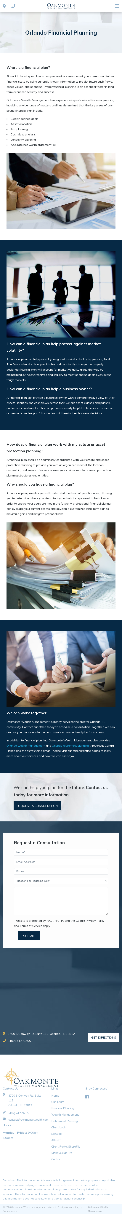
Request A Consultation (37, 806)
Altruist (56, 1140)
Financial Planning (62, 1108)
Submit (29, 936)
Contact (56, 1159)
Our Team (57, 1102)
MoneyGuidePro (61, 1153)
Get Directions (103, 1037)
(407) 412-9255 (17, 1041)
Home (55, 1095)
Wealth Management (65, 1114)
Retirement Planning (64, 1121)
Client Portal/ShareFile (65, 1146)
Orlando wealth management (26, 745)
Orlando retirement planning (70, 745)
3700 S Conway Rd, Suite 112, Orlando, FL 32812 (39, 1034)
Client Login (58, 1127)
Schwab (56, 1133)
